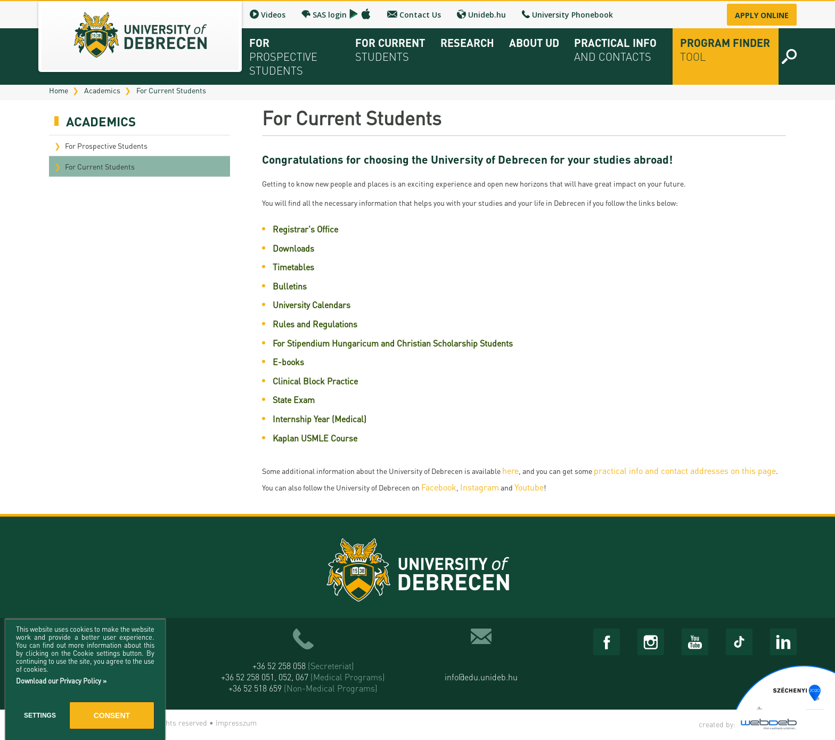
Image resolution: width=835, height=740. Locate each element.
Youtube (529, 487)
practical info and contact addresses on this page (685, 470)
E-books (288, 361)
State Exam (294, 399)
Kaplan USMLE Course (315, 438)
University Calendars (311, 304)
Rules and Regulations (315, 323)
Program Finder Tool (725, 49)
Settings (40, 715)
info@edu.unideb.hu (481, 676)
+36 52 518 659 (303, 688)
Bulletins (290, 286)
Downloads (293, 248)
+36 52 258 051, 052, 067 (303, 676)
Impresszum (236, 722)
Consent (112, 715)
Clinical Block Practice (315, 381)
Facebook (438, 487)
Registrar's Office (305, 229)
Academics (102, 90)
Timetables (293, 266)
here (510, 470)
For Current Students (171, 90)
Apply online (762, 15)
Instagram (479, 487)
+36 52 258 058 (303, 665)
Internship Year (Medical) (319, 418)
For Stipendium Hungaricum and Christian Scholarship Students (393, 343)
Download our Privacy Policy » (61, 680)
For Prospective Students (106, 145)
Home (58, 90)
